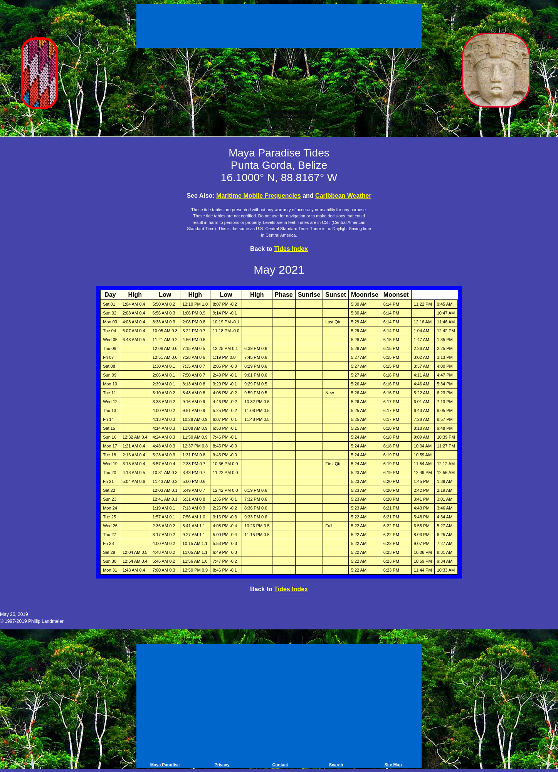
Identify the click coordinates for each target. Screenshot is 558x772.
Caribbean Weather (343, 195)
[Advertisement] (279, 27)
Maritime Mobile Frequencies (258, 195)
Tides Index (291, 249)
